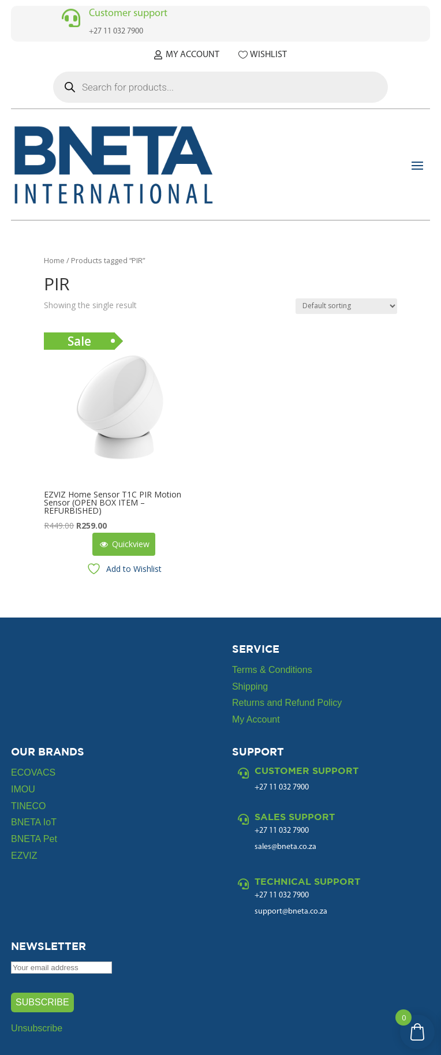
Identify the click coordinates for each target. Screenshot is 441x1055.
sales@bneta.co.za (285, 847)
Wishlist (268, 54)
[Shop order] (346, 306)
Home (54, 260)
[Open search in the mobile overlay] (220, 87)
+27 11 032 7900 (282, 830)
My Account (192, 54)
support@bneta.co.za (291, 911)
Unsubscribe (36, 1028)
